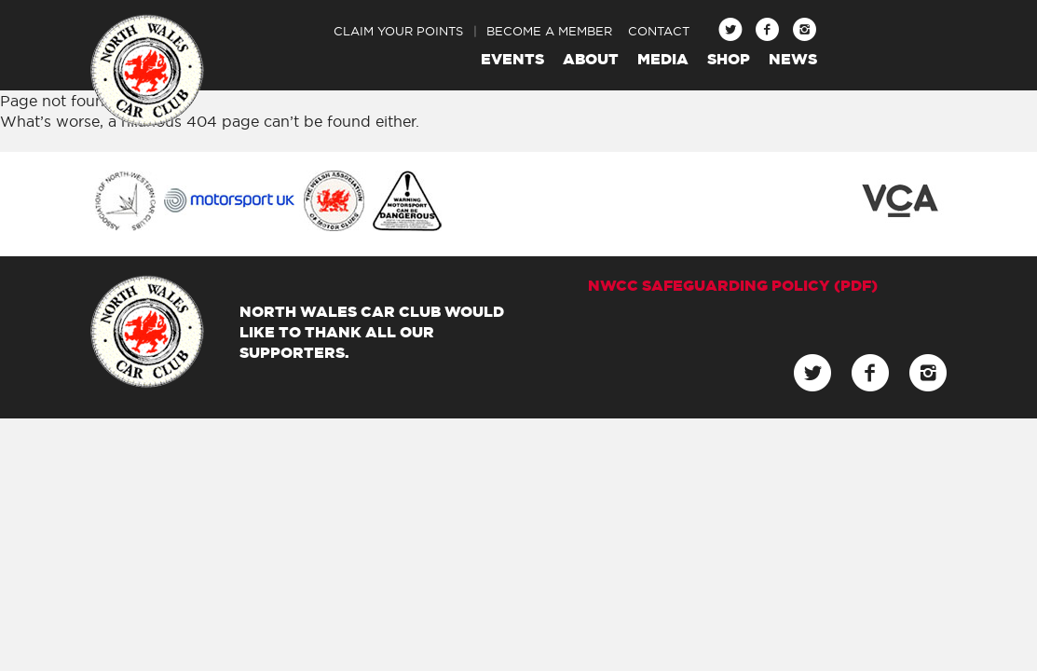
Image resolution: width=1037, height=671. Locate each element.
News (793, 58)
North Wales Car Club (147, 71)
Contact (658, 30)
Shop (728, 58)
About (591, 58)
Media (663, 58)
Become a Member (549, 30)
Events (512, 58)
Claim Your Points (398, 30)
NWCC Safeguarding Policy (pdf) (733, 285)
